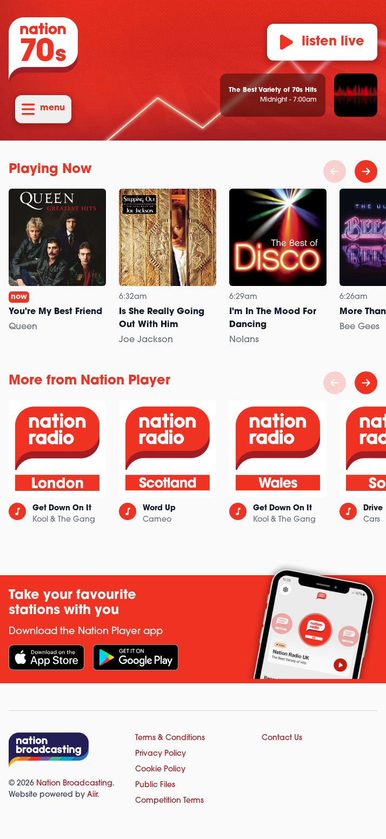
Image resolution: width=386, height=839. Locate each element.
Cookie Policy (160, 769)
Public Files (155, 785)
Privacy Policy (160, 754)
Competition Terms (169, 801)
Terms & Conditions (170, 738)
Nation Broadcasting (74, 784)
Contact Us (282, 738)
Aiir (92, 795)
